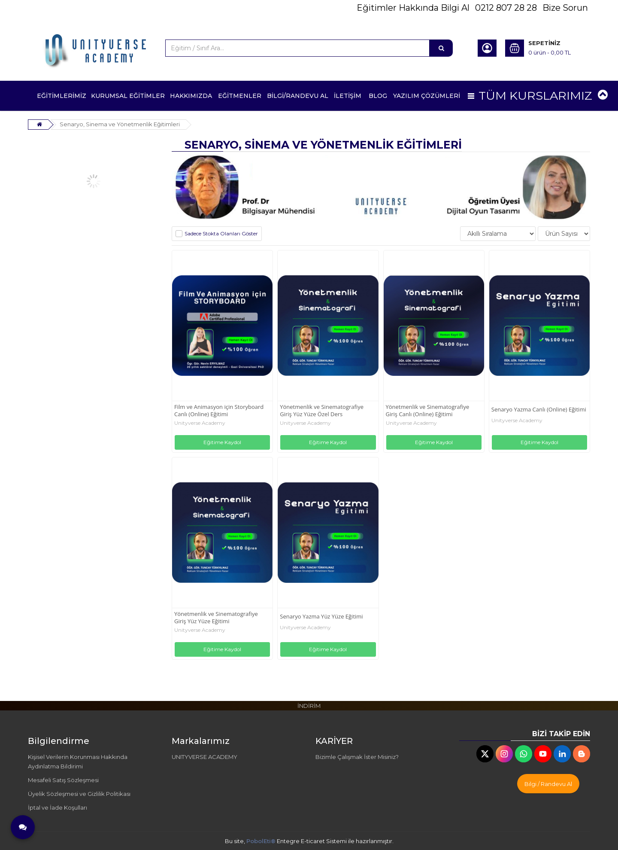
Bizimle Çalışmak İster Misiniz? (357, 756)
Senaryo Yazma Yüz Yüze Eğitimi (321, 616)
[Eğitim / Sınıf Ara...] (441, 48)
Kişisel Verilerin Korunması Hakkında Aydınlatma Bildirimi (77, 761)
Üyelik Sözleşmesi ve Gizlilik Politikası (79, 793)
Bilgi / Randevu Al (548, 783)
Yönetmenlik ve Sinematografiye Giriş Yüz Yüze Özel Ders (322, 410)
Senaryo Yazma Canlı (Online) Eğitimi (538, 409)
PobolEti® (261, 841)
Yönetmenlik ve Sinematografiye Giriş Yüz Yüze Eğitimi (216, 617)
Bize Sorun (565, 7)
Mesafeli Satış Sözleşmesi (63, 780)
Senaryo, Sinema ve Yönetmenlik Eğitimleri (120, 124)
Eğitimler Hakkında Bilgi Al (413, 7)
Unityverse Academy (199, 423)
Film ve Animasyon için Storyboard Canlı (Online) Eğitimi (219, 410)
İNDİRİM (309, 705)
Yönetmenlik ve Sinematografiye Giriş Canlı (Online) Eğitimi (428, 410)
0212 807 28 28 (506, 7)
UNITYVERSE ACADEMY (204, 756)
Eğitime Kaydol (222, 442)
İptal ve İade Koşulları (57, 807)
